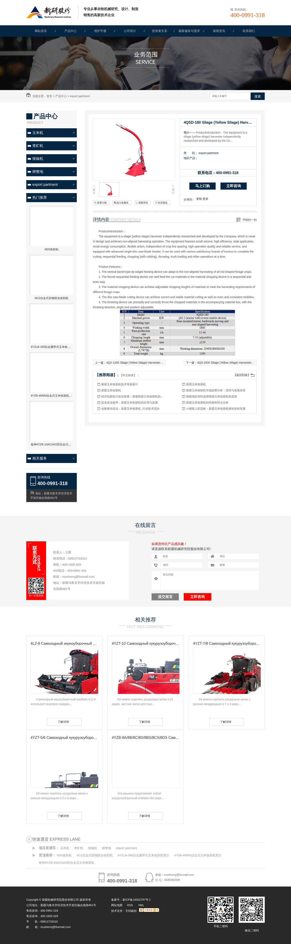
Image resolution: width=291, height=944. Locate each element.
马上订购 (202, 186)
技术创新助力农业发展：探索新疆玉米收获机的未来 (133, 396)
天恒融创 (131, 910)
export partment (80, 96)
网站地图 (116, 905)
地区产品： (191, 158)
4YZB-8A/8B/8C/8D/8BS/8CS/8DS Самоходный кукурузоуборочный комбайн (145, 738)
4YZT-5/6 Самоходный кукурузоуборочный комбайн (64, 738)
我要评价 (143, 202)
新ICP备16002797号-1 (136, 899)
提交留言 (165, 597)
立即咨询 (233, 186)
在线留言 (145, 525)
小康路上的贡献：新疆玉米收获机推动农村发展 (216, 408)
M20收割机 (51, 249)
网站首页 (41, 31)
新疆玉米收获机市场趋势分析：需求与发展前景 (216, 390)
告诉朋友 (163, 202)
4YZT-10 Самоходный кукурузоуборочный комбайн (145, 643)
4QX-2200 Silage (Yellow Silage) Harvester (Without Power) (234, 362)
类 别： (191, 153)
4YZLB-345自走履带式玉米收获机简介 (52, 346)
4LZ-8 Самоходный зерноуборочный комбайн (64, 643)
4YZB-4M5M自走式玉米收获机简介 (52, 395)
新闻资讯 (219, 31)
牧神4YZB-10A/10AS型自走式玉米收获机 (52, 444)
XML (141, 905)
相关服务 (39, 458)
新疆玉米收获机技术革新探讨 (119, 384)
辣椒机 (37, 159)
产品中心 (70, 31)
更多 (205, 198)
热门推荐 (39, 197)
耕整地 (37, 172)
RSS (130, 905)
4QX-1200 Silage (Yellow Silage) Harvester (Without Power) (143, 362)
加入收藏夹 (122, 202)
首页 (49, 96)
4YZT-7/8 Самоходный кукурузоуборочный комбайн (226, 643)
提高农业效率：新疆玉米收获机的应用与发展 (129, 402)
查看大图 (102, 202)
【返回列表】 (241, 375)
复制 (199, 198)
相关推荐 (145, 620)
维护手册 (100, 31)
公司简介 (130, 31)
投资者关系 (159, 31)
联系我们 (249, 31)
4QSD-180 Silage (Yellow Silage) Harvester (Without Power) (220, 122)
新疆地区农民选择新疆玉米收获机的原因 (211, 396)
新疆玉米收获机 (196, 384)
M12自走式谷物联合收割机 (51, 298)
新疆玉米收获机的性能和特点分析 (207, 402)
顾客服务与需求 (189, 31)
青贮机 (37, 146)
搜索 (257, 96)
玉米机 (37, 133)
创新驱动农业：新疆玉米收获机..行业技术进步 (130, 408)
